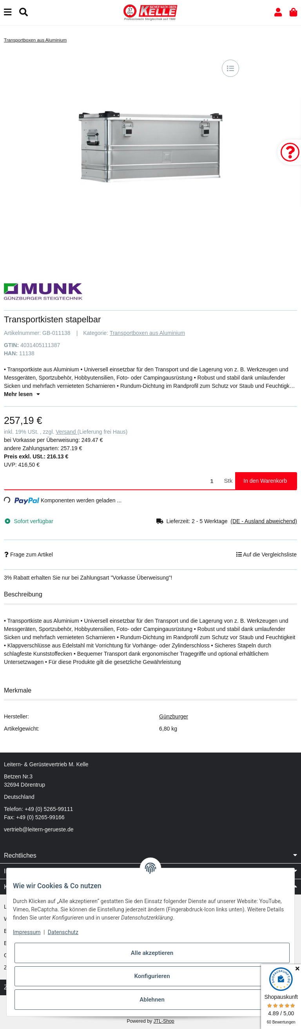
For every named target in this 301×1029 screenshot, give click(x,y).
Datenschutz (63, 932)
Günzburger (173, 716)
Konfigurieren (152, 976)
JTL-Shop (163, 1021)
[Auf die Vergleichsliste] (230, 68)
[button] (278, 12)
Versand (66, 432)
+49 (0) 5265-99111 (49, 809)
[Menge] (112, 481)
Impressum (26, 932)
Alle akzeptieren (152, 952)
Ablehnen (152, 999)
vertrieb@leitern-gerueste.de (39, 829)
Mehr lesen (22, 394)
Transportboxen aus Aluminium (147, 333)
